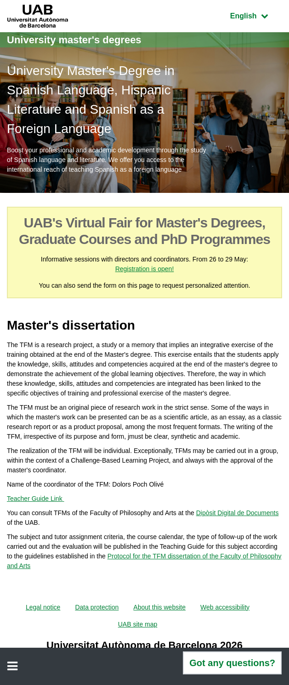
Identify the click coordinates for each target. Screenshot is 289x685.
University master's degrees (74, 40)
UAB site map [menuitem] (138, 624)
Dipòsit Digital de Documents (237, 513)
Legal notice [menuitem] (43, 607)
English (256, 15)
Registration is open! (144, 269)
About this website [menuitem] (159, 607)
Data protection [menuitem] (97, 607)
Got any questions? (232, 663)
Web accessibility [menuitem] (224, 607)
